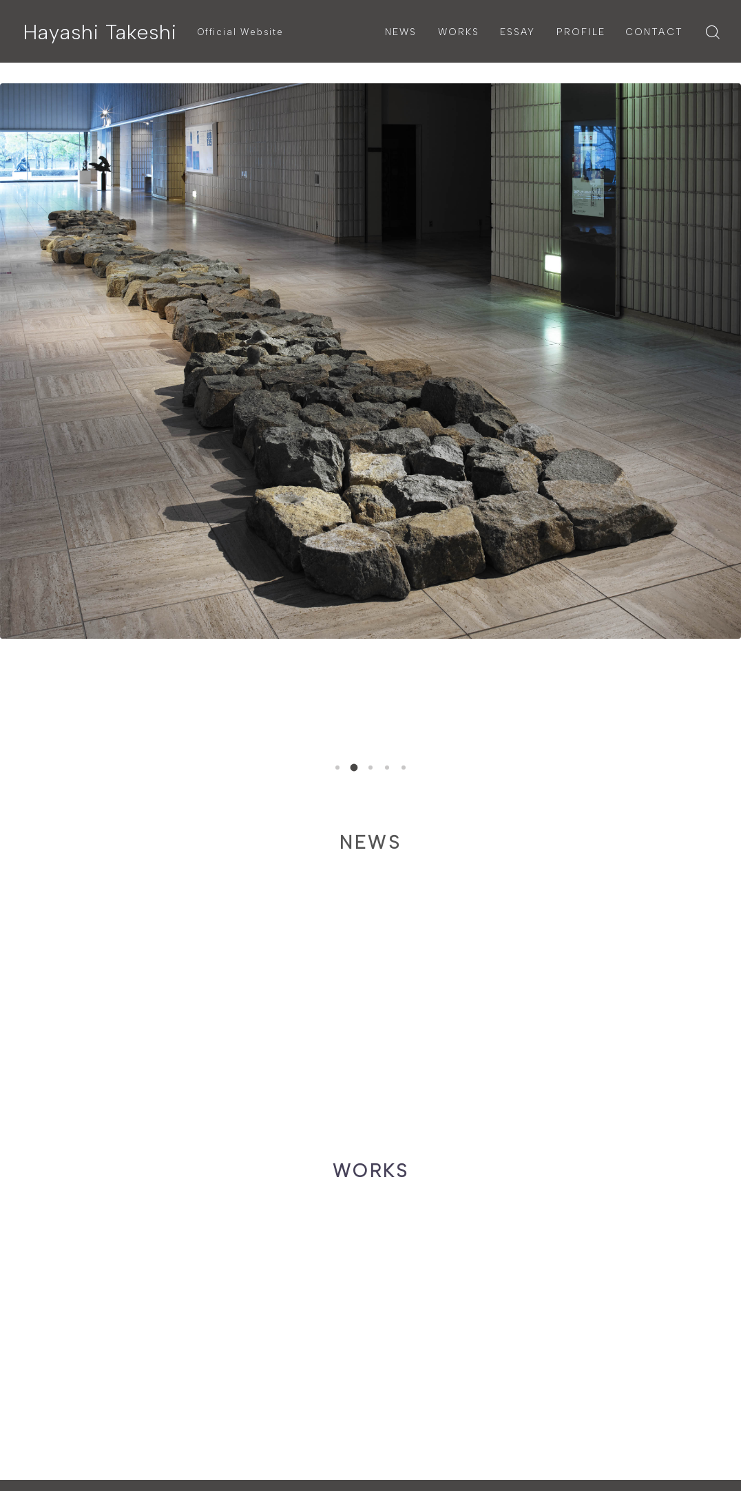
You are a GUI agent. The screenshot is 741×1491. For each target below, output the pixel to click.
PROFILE (580, 32)
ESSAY (518, 32)
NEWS (401, 32)
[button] (337, 767)
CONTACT (654, 32)
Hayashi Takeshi (100, 32)
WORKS (459, 32)
